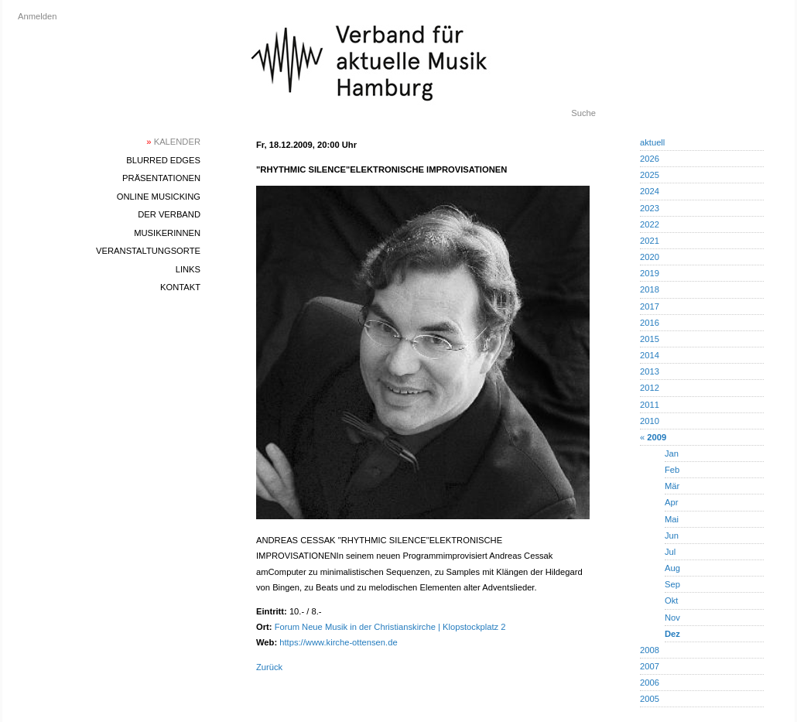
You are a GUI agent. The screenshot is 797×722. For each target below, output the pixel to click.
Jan (672, 453)
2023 (649, 208)
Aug (672, 568)
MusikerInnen (167, 233)
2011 (649, 404)
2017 (649, 306)
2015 (649, 339)
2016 (649, 322)
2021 (649, 240)
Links (188, 269)
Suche (583, 113)
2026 (649, 158)
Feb (672, 469)
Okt (671, 600)
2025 (649, 175)
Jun (672, 535)
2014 (649, 355)
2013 (649, 371)
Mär (672, 486)
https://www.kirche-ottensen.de (338, 642)
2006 (649, 682)
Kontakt (180, 287)
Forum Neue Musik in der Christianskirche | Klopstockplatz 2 (390, 626)
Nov (672, 617)
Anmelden (37, 16)
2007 (649, 666)
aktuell (652, 142)
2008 (649, 650)
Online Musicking (158, 196)
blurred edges (163, 160)
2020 (649, 257)
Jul (670, 551)
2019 (649, 273)
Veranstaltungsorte (148, 250)
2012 (649, 387)
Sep (672, 584)
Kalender (173, 141)
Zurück (269, 667)
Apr (671, 502)
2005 (649, 698)
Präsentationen (161, 178)
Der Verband (169, 214)
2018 (649, 289)
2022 (649, 224)
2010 (649, 421)
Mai (672, 519)
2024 (649, 191)
